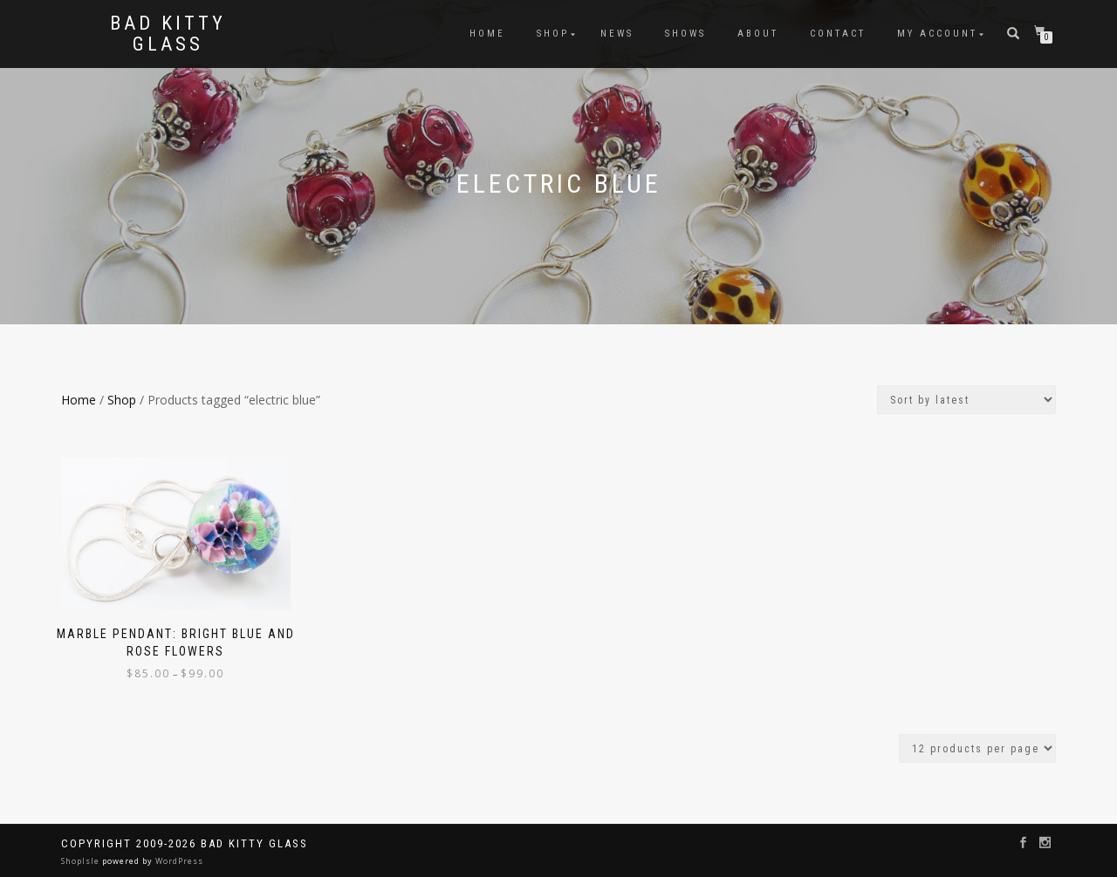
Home (487, 33)
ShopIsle (81, 861)
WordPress (178, 861)
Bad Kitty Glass (168, 34)
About (757, 33)
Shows (685, 33)
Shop (553, 33)
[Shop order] (966, 399)
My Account (937, 33)
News (617, 33)
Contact (838, 33)
